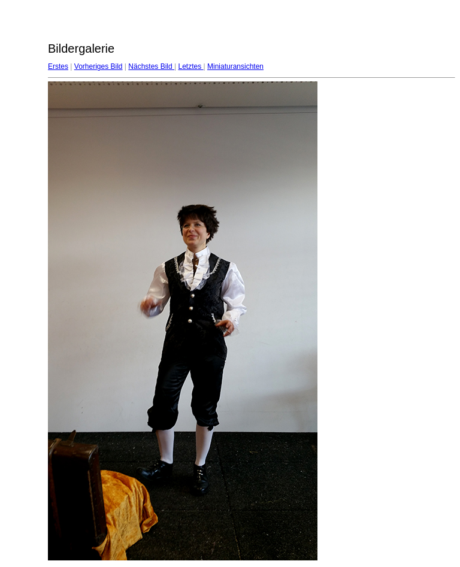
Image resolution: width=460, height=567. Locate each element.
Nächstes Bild (151, 66)
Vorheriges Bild (98, 66)
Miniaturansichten (235, 66)
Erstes (58, 66)
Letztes (190, 66)
